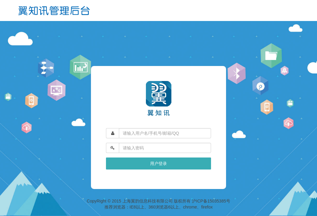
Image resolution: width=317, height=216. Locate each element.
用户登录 (158, 163)
